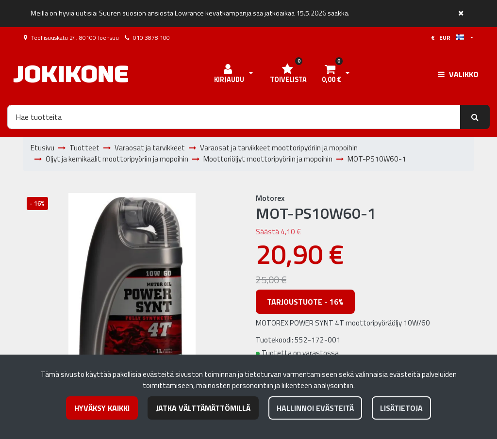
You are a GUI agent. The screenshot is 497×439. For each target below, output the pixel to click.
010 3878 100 (151, 37)
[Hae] (234, 117)
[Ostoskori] (331, 74)
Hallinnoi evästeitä (315, 408)
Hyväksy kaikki (102, 408)
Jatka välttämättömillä (203, 408)
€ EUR (447, 37)
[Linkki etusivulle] (71, 74)
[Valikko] (458, 74)
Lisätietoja (401, 408)
